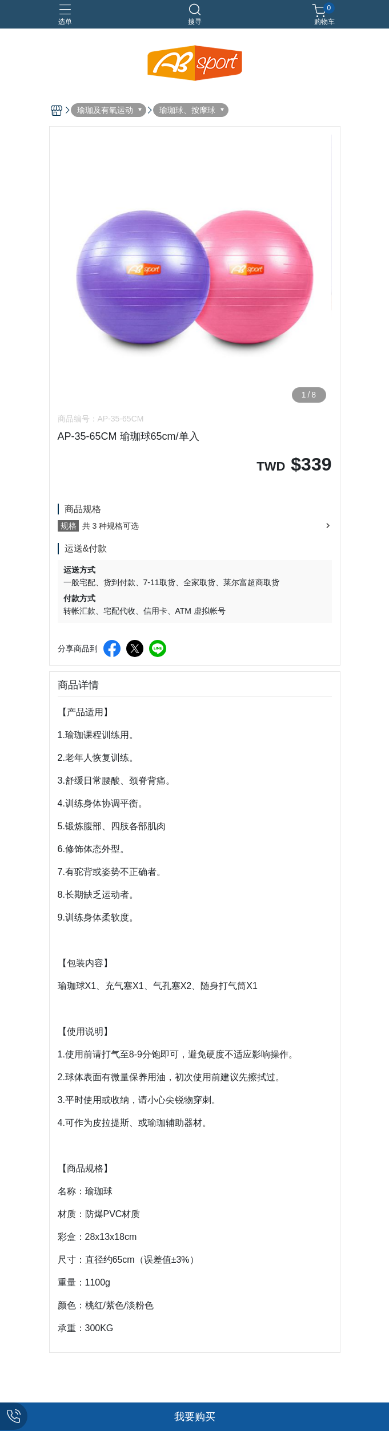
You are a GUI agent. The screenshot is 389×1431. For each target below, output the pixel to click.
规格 (69, 525)
